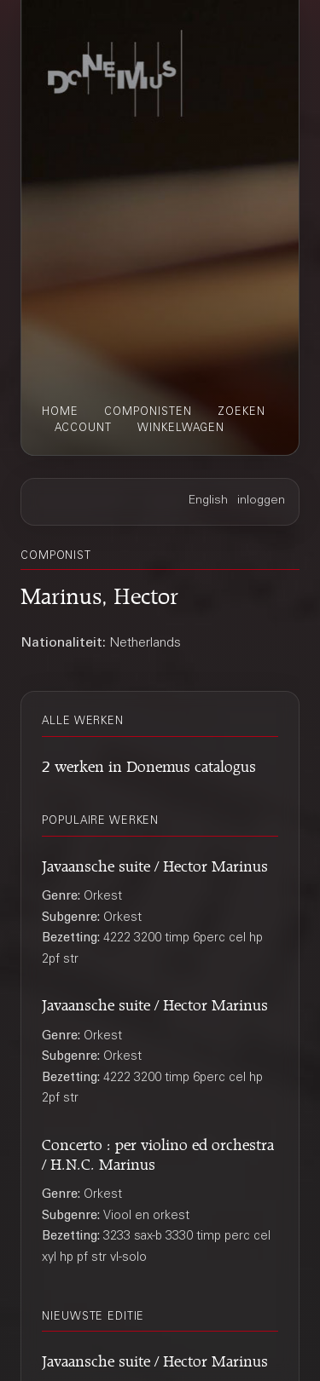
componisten (148, 412)
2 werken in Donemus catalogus (149, 763)
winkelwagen (180, 428)
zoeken (241, 412)
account (83, 428)
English (208, 501)
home (60, 412)
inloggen (261, 501)
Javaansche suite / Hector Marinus (155, 863)
